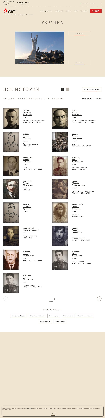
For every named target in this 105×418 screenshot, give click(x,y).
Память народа (68, 316)
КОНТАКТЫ (83, 11)
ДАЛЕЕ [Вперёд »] (99, 298)
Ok (53, 414)
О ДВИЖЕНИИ (59, 11)
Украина (23, 14)
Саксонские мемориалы (85, 316)
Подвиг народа (53, 316)
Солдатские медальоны (37, 316)
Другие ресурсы (60, 322)
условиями (29, 408)
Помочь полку (95, 11)
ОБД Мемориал (45, 322)
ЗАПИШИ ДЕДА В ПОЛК (46, 11)
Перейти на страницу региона (23, 3)
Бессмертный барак (18, 316)
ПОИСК (76, 11)
